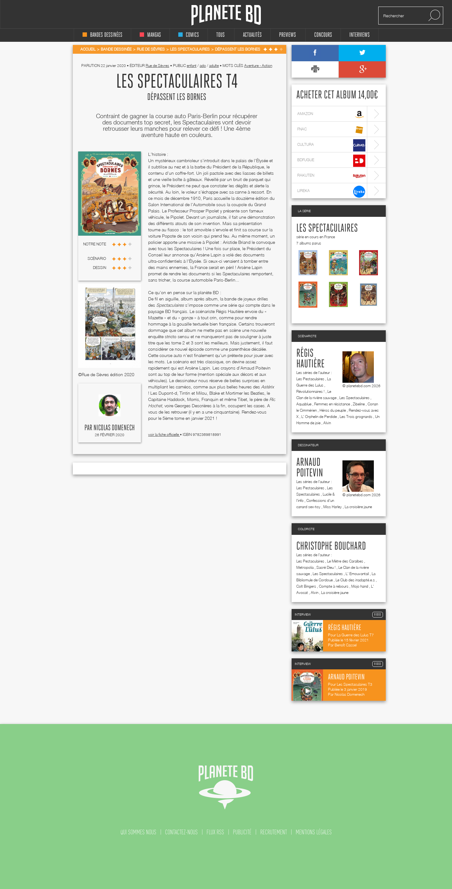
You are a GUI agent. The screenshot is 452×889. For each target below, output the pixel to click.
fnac (331, 130)
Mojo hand (359, 586)
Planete (226, 15)
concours (323, 35)
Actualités (252, 35)
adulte (214, 65)
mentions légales (314, 832)
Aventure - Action (258, 65)
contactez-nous (181, 832)
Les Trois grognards (356, 416)
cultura (331, 145)
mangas (150, 35)
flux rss (215, 832)
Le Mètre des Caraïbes (345, 561)
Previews (287, 35)
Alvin (327, 422)
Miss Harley (332, 506)
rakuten (331, 176)
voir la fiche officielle (164, 434)
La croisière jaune (358, 506)
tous (220, 35)
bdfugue (331, 161)
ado (203, 65)
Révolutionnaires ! (310, 391)
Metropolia (305, 567)
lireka (331, 191)
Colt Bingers (306, 586)
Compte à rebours (333, 586)
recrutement (273, 832)
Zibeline (359, 404)
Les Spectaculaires (327, 228)
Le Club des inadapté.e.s (355, 580)
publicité (242, 832)
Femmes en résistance (332, 404)
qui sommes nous (138, 832)
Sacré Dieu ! (326, 567)
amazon (331, 114)
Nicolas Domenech (114, 428)
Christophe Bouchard (331, 546)
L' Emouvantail (357, 573)
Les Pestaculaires (310, 378)
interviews (359, 35)
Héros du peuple (333, 410)
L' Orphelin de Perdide (319, 416)
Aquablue (303, 404)
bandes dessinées (102, 35)
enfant (191, 65)
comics (188, 35)
